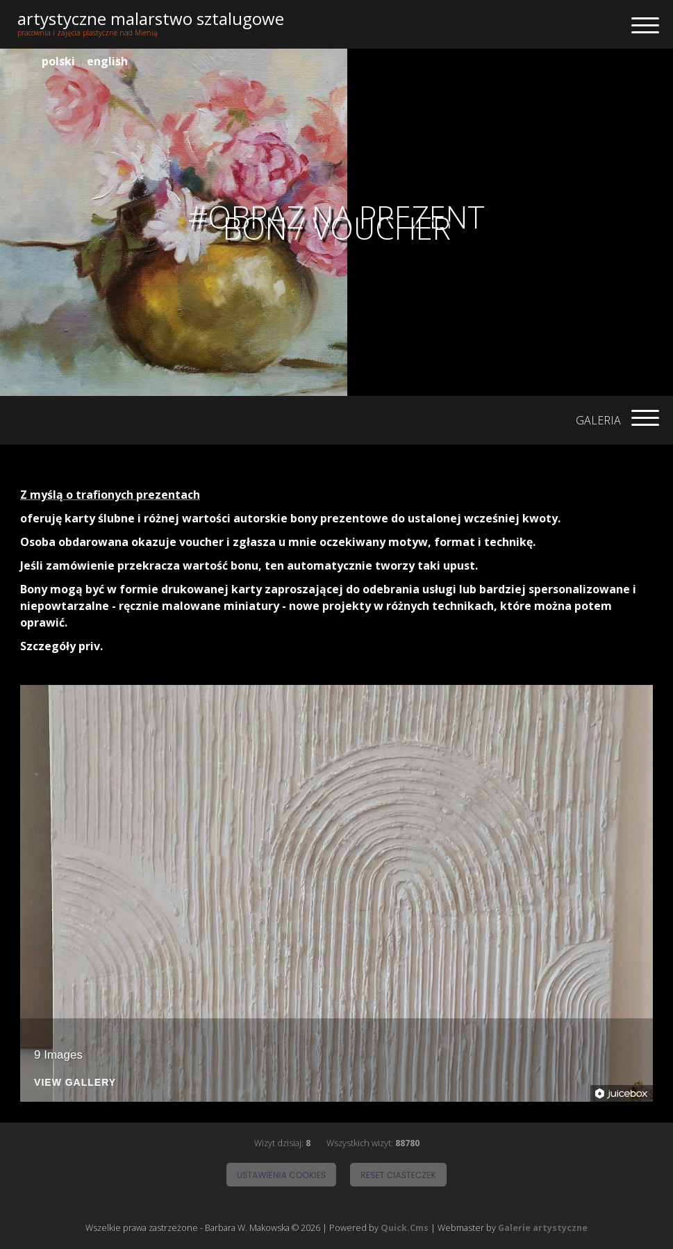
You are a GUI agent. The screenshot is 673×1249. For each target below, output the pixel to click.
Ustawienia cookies (281, 1175)
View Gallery (75, 1082)
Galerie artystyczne (543, 1228)
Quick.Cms (405, 1228)
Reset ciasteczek (398, 1175)
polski (58, 61)
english (107, 61)
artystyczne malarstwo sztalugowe (150, 18)
